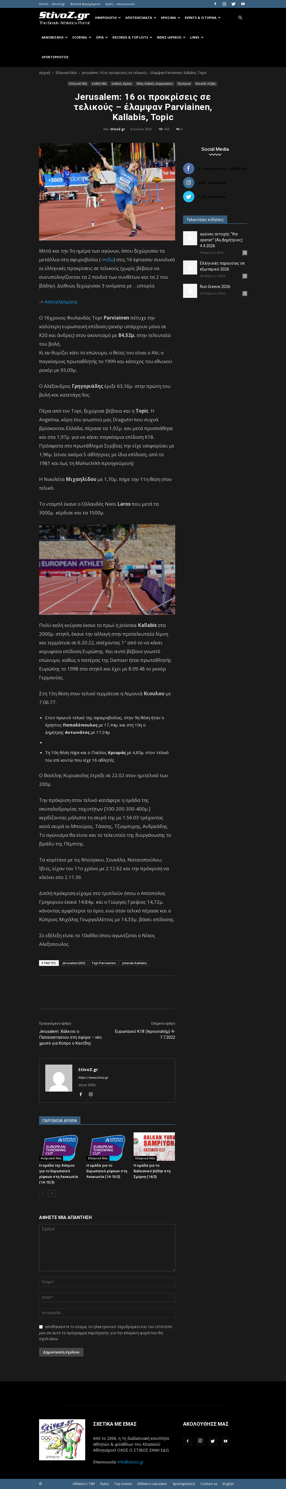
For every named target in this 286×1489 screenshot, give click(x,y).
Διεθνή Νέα (99, 84)
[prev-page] (42, 1193)
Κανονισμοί (55, 37)
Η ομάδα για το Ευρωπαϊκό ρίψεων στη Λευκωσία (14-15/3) (106, 1171)
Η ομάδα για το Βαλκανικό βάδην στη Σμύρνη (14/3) (152, 1171)
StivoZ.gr (117, 129)
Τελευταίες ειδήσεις (205, 219)
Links (197, 37)
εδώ (109, 259)
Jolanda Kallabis (134, 963)
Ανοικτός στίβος (205, 84)
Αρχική (44, 72)
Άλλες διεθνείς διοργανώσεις (155, 84)
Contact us (209, 1483)
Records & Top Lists (132, 37)
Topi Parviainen (103, 963)
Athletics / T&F (84, 1483)
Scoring (81, 37)
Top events (123, 1483)
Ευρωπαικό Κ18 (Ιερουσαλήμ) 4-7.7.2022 (145, 1034)
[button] (240, 18)
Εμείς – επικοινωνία (120, 4)
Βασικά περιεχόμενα (85, 4)
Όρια (102, 37)
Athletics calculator (152, 1483)
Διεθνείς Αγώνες (121, 84)
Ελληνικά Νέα (66, 72)
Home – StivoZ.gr (52, 4)
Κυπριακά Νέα (51, 1158)
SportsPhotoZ (55, 57)
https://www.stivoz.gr (93, 1077)
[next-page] (51, 1193)
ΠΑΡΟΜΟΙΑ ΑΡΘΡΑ (59, 1121)
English (228, 1483)
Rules (104, 1483)
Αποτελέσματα (140, 17)
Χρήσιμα (170, 17)
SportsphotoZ (184, 1483)
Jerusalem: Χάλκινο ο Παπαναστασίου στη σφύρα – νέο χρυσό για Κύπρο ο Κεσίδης (70, 1037)
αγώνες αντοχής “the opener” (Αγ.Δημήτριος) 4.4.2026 (221, 240)
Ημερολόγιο (108, 17)
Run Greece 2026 (215, 286)
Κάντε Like (238, 169)
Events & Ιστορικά (203, 17)
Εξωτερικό (184, 84)
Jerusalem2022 (73, 963)
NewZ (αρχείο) (171, 37)
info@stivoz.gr (130, 1462)
